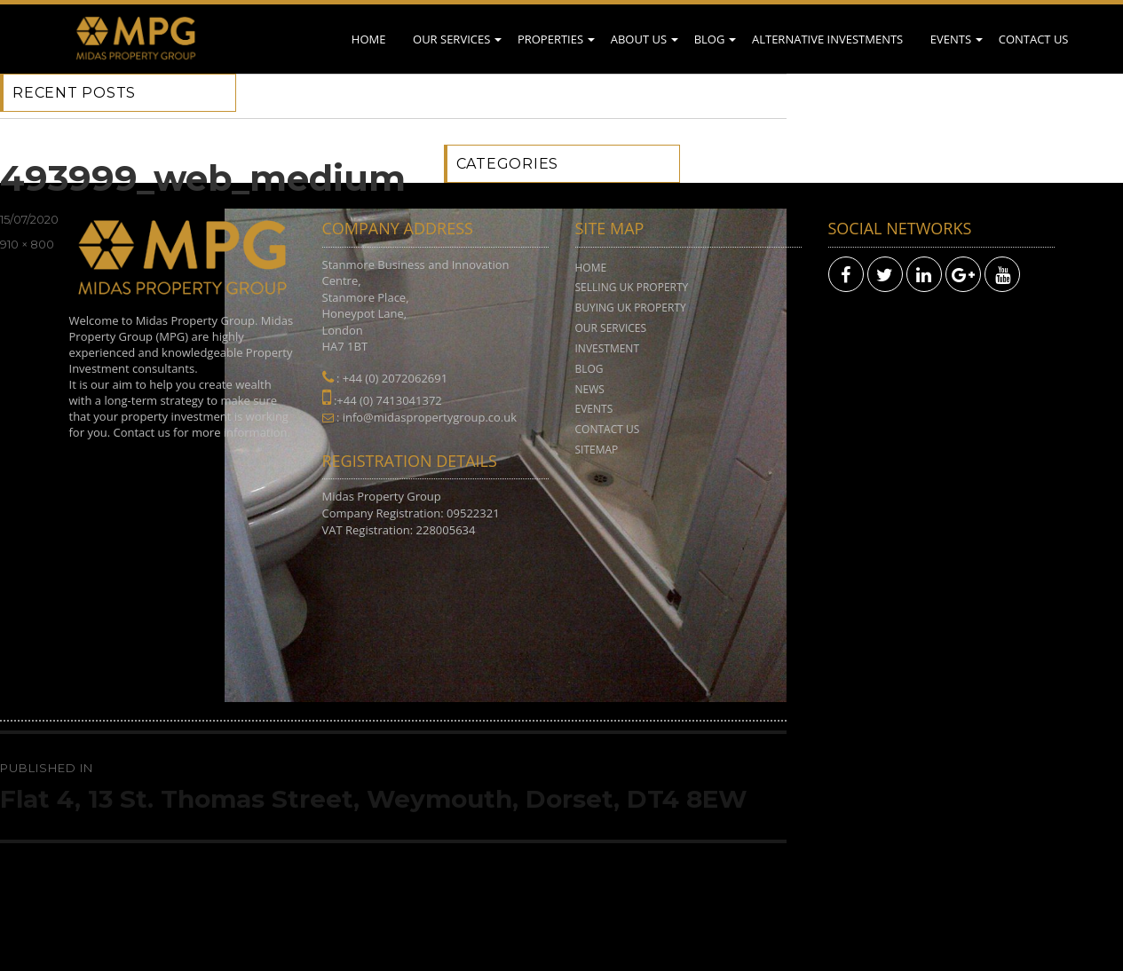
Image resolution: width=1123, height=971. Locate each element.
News (590, 389)
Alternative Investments (827, 39)
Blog (709, 39)
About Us (639, 39)
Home (369, 39)
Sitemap (597, 449)
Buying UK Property (630, 307)
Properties (550, 39)
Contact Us (1034, 39)
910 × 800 (27, 244)
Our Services (451, 39)
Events (950, 39)
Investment (607, 348)
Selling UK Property (632, 287)
